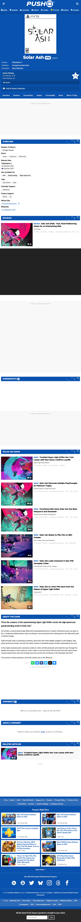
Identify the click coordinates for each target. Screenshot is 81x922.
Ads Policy (22, 804)
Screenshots (28, 95)
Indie (14, 183)
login (43, 732)
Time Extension (38, 901)
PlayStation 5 (17, 62)
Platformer (22, 156)
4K (10, 197)
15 (29, 478)
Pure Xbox (26, 901)
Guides (39, 95)
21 (29, 244)
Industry (62, 465)
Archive (31, 804)
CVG (54, 904)
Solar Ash (37, 57)
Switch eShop (12, 175)
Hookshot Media (13, 893)
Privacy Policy (60, 800)
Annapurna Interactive (20, 65)
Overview (6, 95)
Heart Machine (17, 68)
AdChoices (57, 893)
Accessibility (50, 95)
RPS (59, 904)
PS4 (4, 175)
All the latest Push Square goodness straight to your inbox (40, 913)
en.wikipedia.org (8, 210)
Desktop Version (57, 804)
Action (5, 156)
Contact (49, 800)
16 (29, 504)
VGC (32, 904)
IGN (75, 901)
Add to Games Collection (14, 88)
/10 (13, 76)
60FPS (5, 197)
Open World (6, 183)
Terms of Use (73, 800)
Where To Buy (72, 95)
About (12, 800)
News (61, 95)
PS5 (73, 232)
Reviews (16, 95)
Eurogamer (24, 904)
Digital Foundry (52, 901)
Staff (18, 800)
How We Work (28, 800)
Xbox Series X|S (25, 175)
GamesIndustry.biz (43, 904)
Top (5, 800)
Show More (41, 870)
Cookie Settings (42, 804)
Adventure (12, 156)
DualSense (6, 190)
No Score (6, 82)
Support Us (40, 800)
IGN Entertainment (32, 893)
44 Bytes (50, 893)
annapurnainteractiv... (10, 204)
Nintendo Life (15, 901)
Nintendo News (66, 901)
